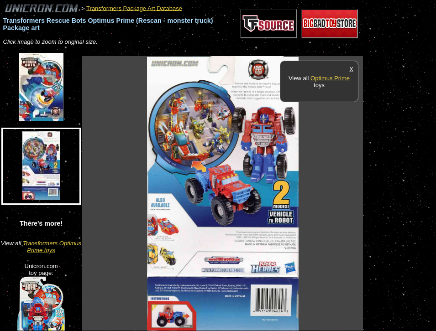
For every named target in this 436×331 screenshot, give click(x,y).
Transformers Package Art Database (134, 8)
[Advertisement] (248, 51)
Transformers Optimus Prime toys (52, 246)
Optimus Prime (330, 78)
